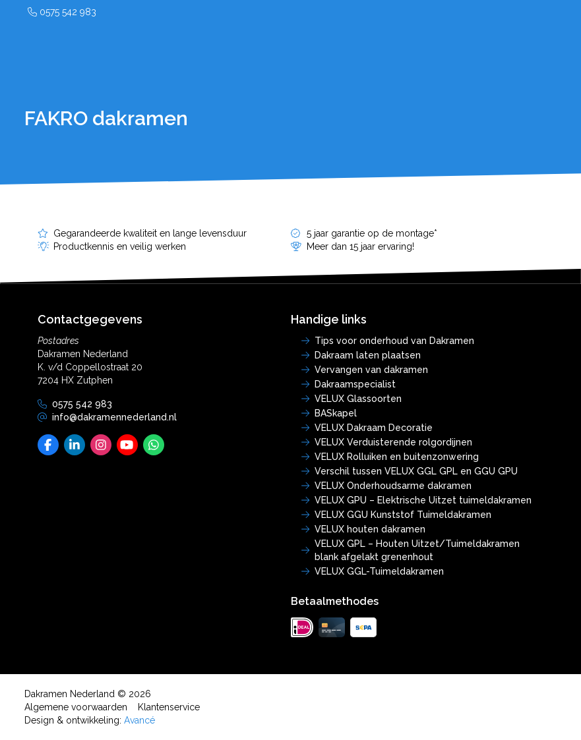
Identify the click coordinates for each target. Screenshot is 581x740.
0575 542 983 (62, 12)
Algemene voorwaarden (75, 707)
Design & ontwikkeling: (89, 720)
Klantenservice (169, 707)
